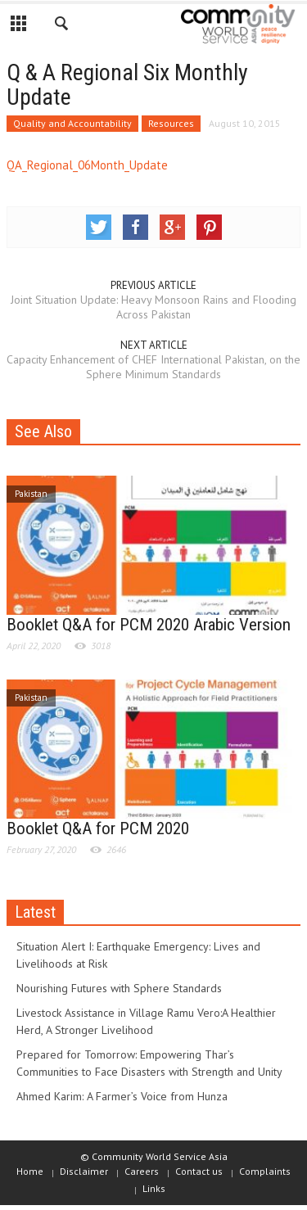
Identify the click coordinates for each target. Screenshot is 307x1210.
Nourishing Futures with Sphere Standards (119, 988)
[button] (62, 26)
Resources (171, 123)
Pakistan (31, 493)
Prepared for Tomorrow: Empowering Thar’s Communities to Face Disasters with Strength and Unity (149, 1063)
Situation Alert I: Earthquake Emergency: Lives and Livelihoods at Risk (138, 955)
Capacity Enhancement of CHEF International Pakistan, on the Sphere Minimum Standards (153, 367)
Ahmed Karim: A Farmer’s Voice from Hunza (122, 1096)
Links (153, 1188)
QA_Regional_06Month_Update (87, 165)
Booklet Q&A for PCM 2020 (98, 828)
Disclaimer (84, 1171)
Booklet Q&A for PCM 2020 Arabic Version (149, 624)
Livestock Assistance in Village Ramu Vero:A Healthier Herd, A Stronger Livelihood (146, 1021)
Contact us (199, 1171)
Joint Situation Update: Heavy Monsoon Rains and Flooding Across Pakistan (153, 307)
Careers (141, 1171)
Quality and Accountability (72, 123)
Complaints (265, 1171)
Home (29, 1171)
